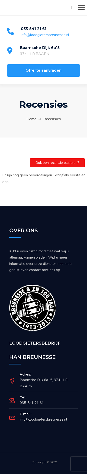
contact (35, 270)
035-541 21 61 (33, 29)
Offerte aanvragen (43, 70)
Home (31, 119)
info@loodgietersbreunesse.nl (45, 34)
